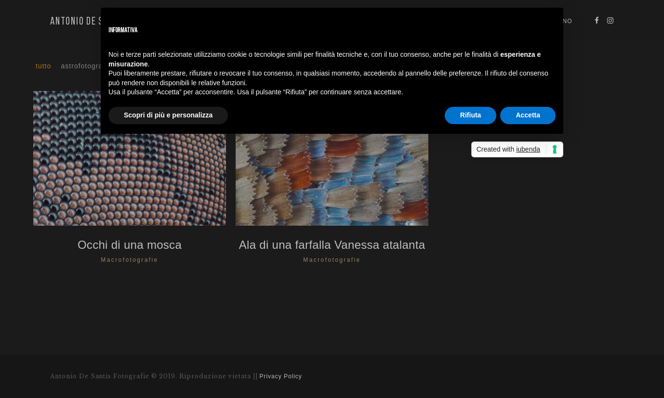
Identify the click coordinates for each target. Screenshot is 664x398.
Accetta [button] (528, 115)
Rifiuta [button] (470, 115)
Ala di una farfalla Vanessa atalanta (332, 244)
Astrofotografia (86, 66)
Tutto (43, 66)
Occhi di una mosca (130, 244)
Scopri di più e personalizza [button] (168, 115)
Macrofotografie (129, 260)
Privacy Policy (281, 376)
